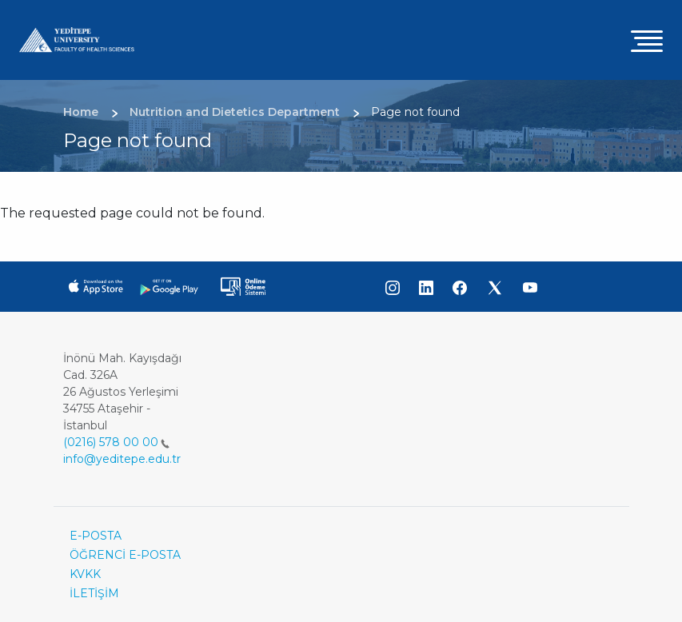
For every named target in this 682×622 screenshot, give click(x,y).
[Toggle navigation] (647, 40)
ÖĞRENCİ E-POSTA (125, 555)
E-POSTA (96, 535)
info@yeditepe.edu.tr (122, 459)
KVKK (85, 574)
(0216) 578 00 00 (116, 442)
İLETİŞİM (94, 593)
